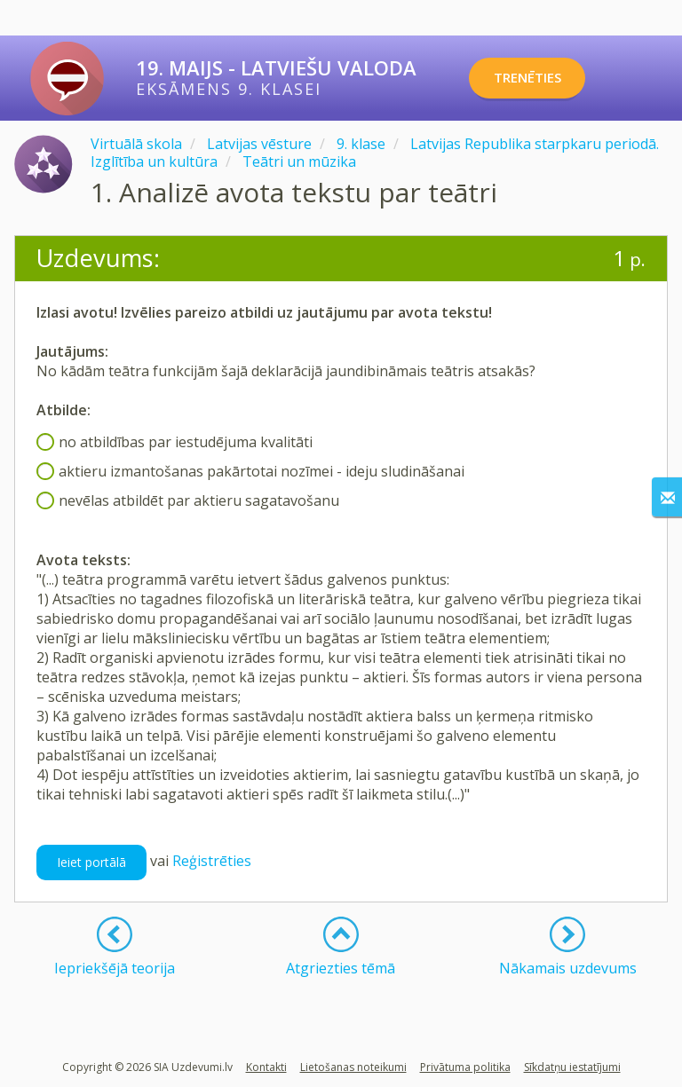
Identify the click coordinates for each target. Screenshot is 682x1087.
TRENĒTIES (540, 78)
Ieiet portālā (91, 862)
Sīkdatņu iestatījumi (572, 1067)
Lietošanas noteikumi (353, 1067)
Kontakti (266, 1067)
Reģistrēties (211, 860)
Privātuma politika (465, 1067)
